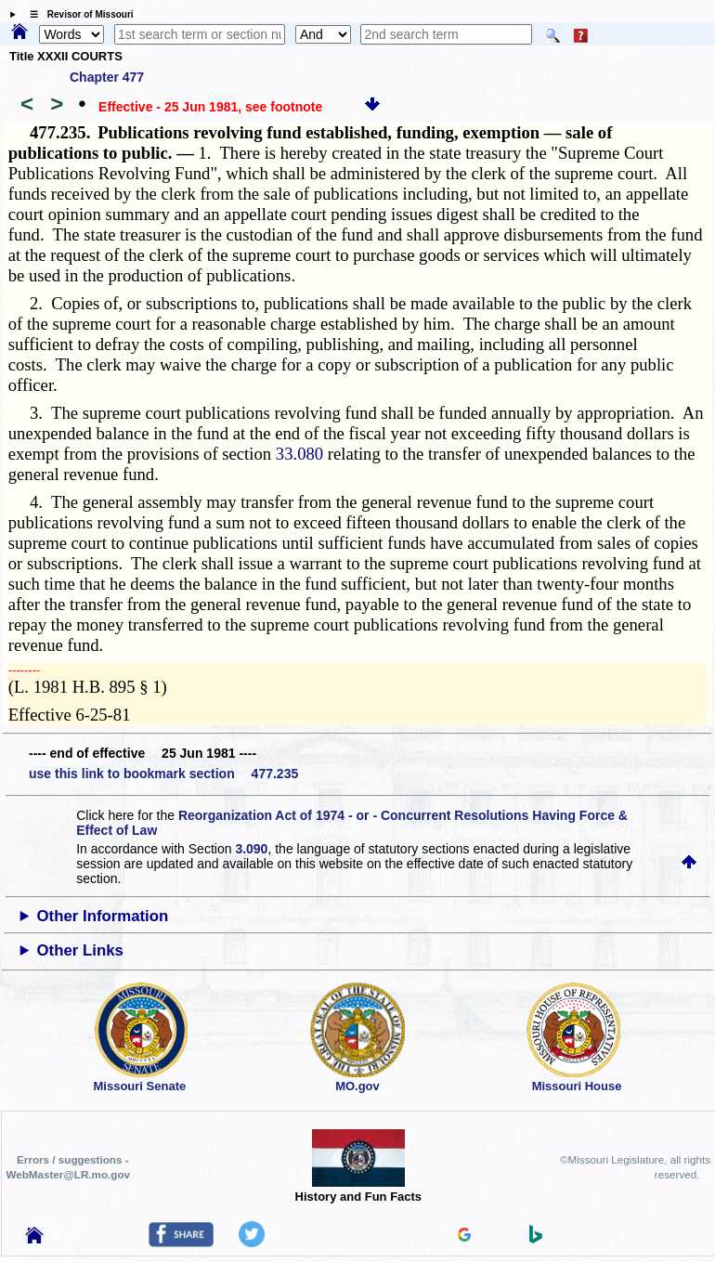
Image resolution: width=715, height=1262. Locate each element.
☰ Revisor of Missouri (77, 14)
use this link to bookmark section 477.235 (163, 773)
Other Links (80, 950)
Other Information (103, 916)
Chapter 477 (107, 77)
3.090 (251, 848)
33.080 (299, 453)
